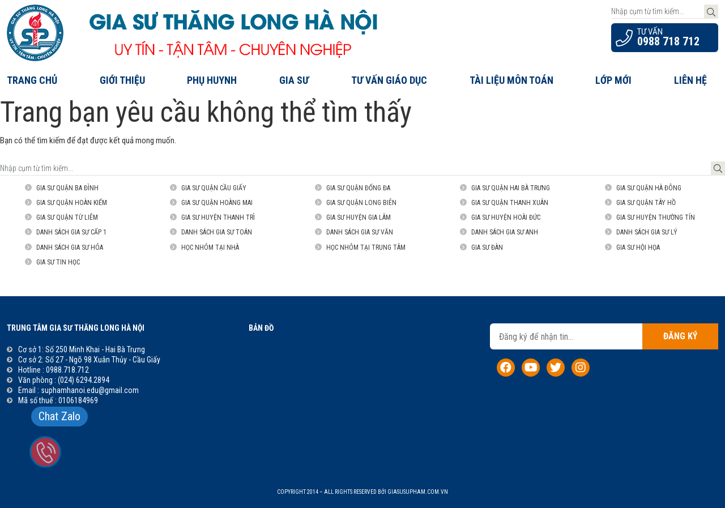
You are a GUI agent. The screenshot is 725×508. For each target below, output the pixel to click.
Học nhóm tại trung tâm (366, 247)
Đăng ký (680, 336)
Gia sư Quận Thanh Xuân (509, 203)
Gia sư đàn (487, 247)
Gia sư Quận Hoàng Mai (217, 203)
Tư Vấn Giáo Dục (389, 80)
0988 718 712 (668, 41)
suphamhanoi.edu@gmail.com (90, 390)
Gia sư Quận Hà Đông (648, 188)
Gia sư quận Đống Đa (358, 188)
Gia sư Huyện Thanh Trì (218, 217)
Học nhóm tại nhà (210, 247)
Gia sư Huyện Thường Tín (655, 217)
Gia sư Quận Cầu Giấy (213, 188)
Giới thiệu (122, 80)
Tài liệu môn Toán (511, 80)
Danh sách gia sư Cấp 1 (71, 232)
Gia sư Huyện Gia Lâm (358, 217)
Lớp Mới (613, 80)
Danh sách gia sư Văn (359, 232)
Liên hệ (690, 80)
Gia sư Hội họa (638, 247)
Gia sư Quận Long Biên (361, 203)
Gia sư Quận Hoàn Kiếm (71, 203)
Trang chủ (32, 80)
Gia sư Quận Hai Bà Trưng (510, 188)
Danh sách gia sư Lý (646, 232)
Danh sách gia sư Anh (504, 232)
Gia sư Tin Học (58, 262)
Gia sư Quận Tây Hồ (646, 203)
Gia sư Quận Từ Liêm (67, 217)
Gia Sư (294, 80)
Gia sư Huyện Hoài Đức (505, 217)
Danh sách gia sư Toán (216, 232)
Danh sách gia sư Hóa (69, 247)
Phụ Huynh (212, 80)
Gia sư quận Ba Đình (67, 188)
